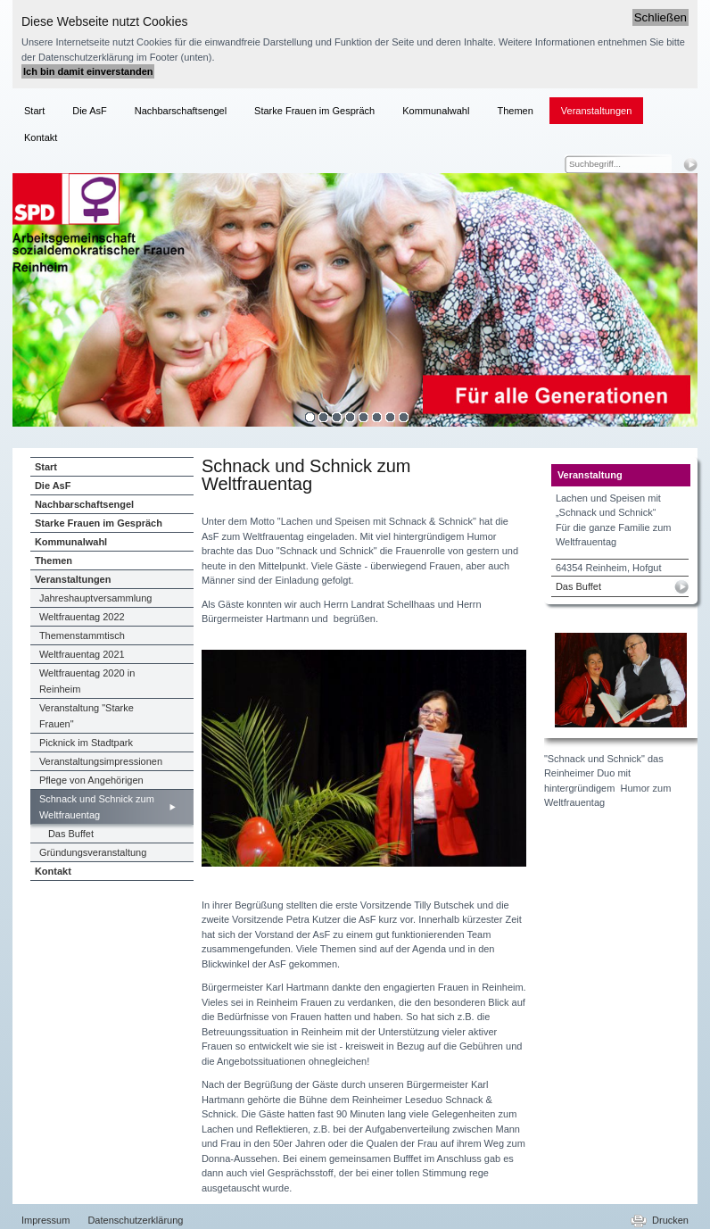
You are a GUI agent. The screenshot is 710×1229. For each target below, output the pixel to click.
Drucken (670, 1220)
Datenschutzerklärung (135, 1220)
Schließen (660, 17)
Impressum (45, 1220)
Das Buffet (578, 586)
